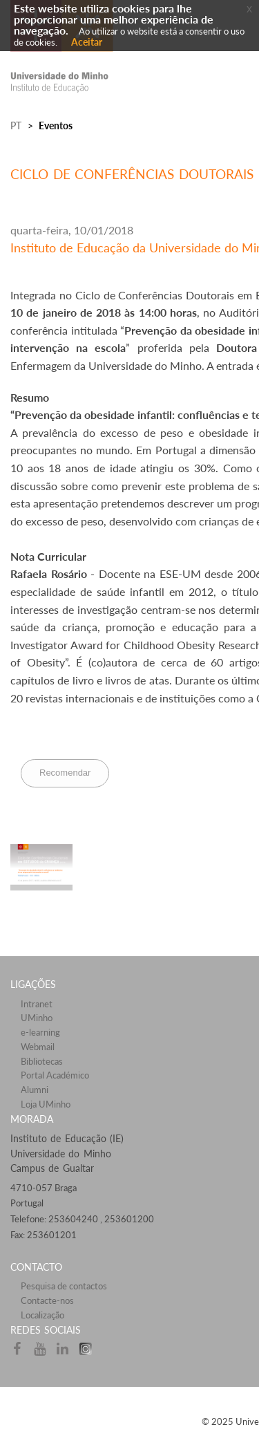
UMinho (36, 1017)
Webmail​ (38, 1046)
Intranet (36, 1003)
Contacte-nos (47, 1300)
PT (15, 125)
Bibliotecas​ (42, 1061)
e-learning (40, 1032)
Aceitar (86, 42)
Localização (42, 1314)
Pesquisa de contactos (64, 1285)
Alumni (34, 1089)
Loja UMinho (45, 1104)
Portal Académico (55, 1075)
